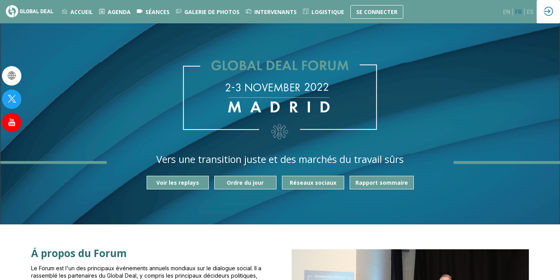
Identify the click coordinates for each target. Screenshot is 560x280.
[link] (77, 11)
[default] (153, 11)
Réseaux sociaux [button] (313, 182)
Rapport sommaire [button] (381, 182)
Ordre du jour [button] (245, 182)
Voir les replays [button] (177, 182)
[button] (376, 12)
